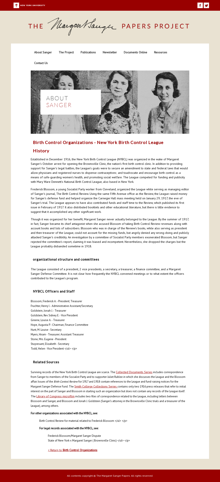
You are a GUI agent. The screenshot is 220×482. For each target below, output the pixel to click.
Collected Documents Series (134, 372)
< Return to (72, 450)
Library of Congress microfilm (55, 396)
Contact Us (41, 63)
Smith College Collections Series (96, 386)
